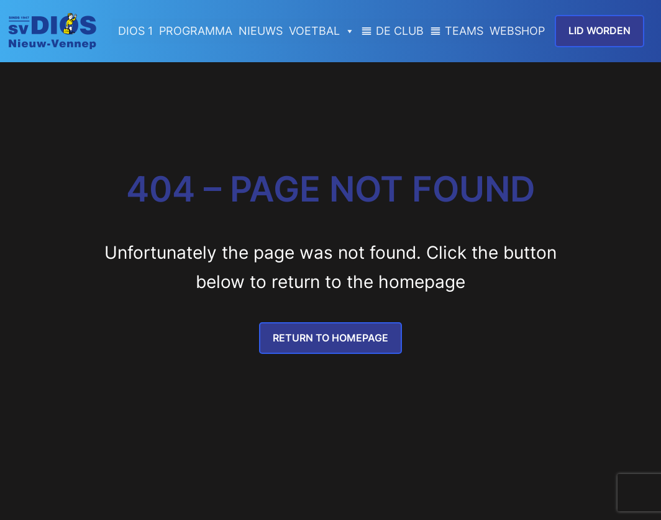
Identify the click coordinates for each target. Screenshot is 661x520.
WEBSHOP (517, 30)
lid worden (599, 30)
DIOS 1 (135, 30)
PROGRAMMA (195, 30)
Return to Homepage (330, 338)
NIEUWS (261, 30)
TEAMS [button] (464, 30)
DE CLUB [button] (400, 30)
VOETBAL (322, 31)
